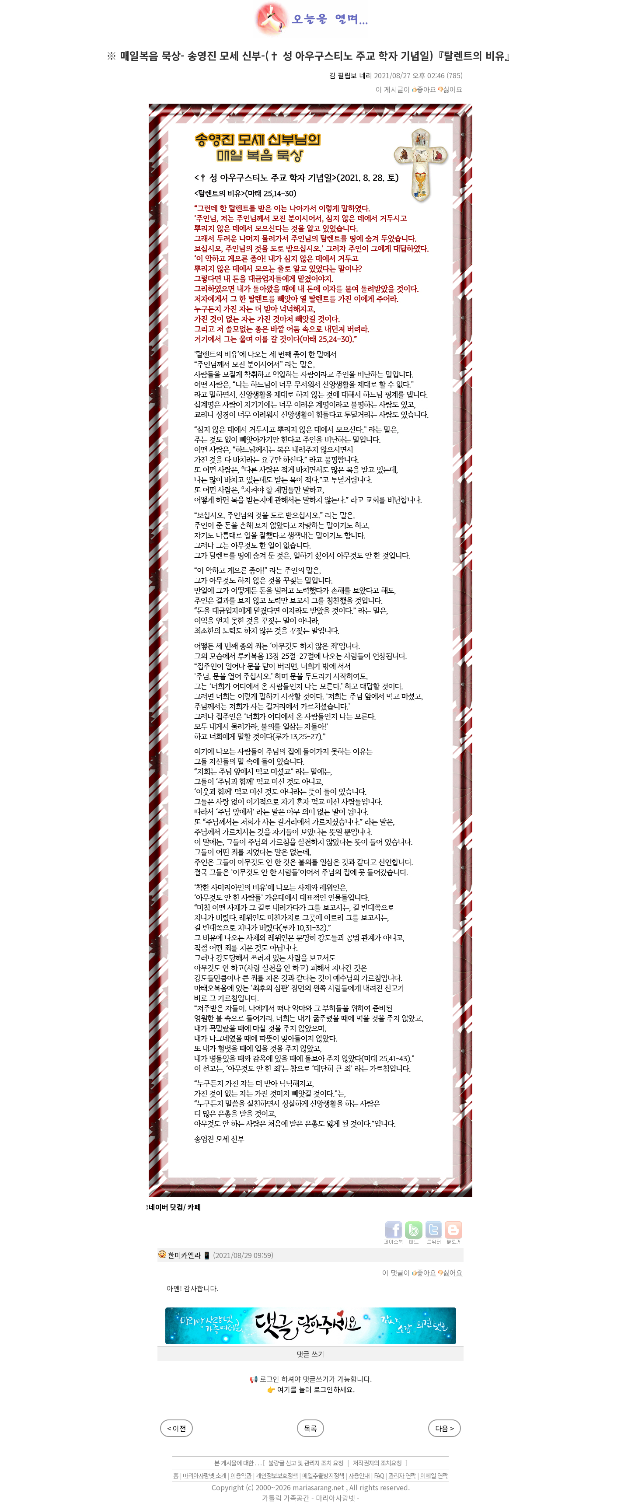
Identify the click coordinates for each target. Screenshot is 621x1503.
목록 (310, 1428)
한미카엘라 (184, 1255)
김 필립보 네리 (350, 75)
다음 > (444, 1428)
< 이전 (176, 1428)
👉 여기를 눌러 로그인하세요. (311, 1389)
